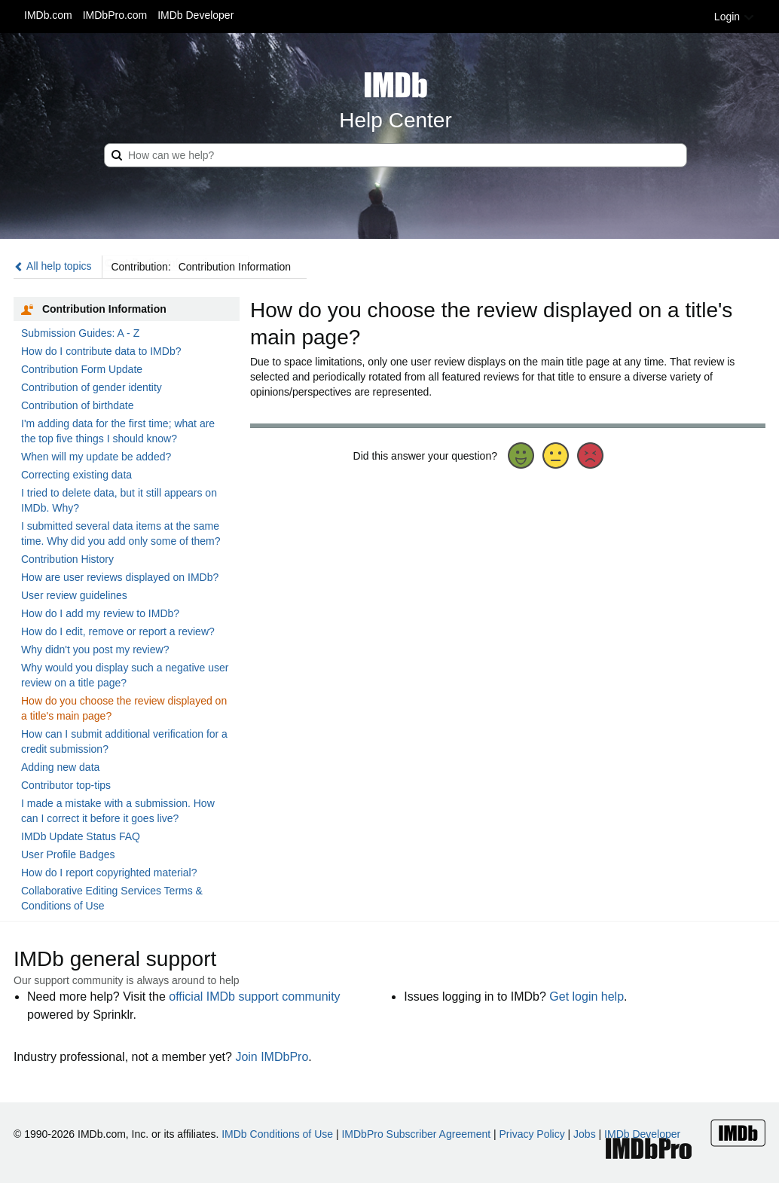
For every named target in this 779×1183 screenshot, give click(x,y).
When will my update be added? (96, 457)
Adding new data (60, 767)
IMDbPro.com (115, 15)
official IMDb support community (254, 996)
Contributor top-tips (66, 785)
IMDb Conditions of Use (277, 1134)
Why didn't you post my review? (95, 649)
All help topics (53, 266)
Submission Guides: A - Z (80, 333)
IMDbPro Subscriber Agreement (415, 1134)
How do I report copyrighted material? (109, 873)
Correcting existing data (76, 475)
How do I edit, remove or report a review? (118, 631)
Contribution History (67, 559)
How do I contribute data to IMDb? (101, 351)
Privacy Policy (532, 1134)
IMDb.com (48, 15)
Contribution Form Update (81, 369)
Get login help (586, 996)
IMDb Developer (195, 15)
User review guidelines (74, 595)
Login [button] (734, 17)
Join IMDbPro (271, 1056)
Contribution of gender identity (91, 387)
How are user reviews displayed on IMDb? (119, 577)
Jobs (584, 1134)
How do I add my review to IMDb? (100, 613)
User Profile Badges (68, 854)
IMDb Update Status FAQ (80, 836)
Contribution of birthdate (77, 405)
